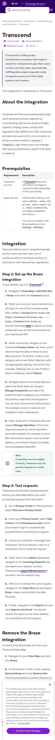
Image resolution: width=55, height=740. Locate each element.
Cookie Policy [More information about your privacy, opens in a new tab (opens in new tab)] (24, 723)
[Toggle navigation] (52, 10)
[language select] (18, 3)
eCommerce (29, 21)
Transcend (29, 181)
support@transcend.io (33, 570)
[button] (36, 3)
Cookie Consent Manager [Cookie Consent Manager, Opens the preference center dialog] (28, 731)
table (28, 325)
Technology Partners (11, 21)
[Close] (50, 684)
